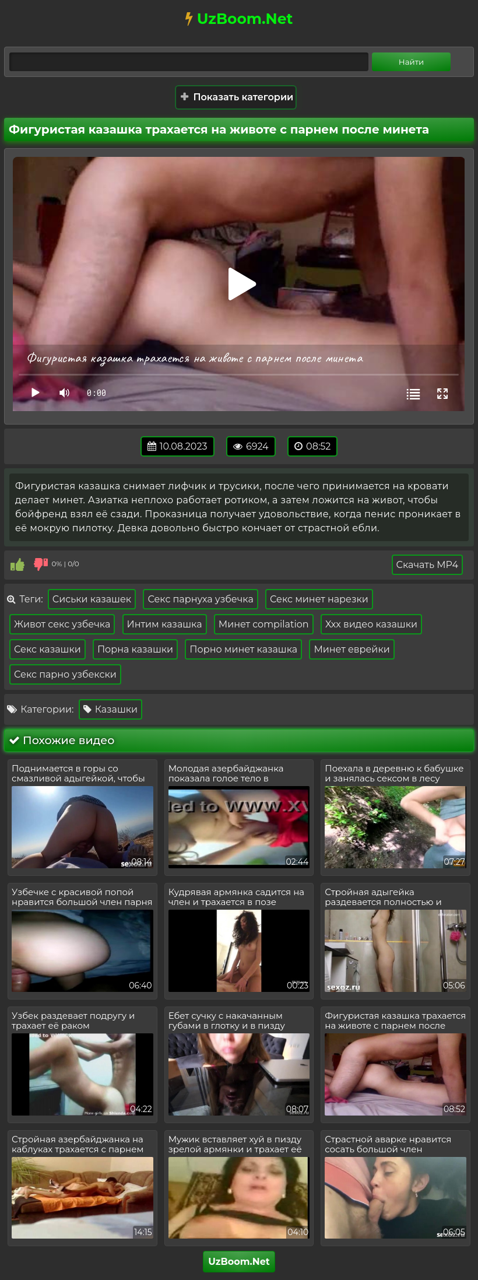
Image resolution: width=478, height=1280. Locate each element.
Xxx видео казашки (371, 624)
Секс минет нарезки (319, 599)
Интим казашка (164, 624)
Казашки (110, 709)
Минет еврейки (351, 649)
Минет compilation (264, 624)
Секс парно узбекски (65, 674)
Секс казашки (47, 649)
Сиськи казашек (91, 599)
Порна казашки (135, 649)
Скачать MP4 (427, 564)
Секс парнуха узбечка (200, 599)
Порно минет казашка (243, 649)
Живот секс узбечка (62, 624)
